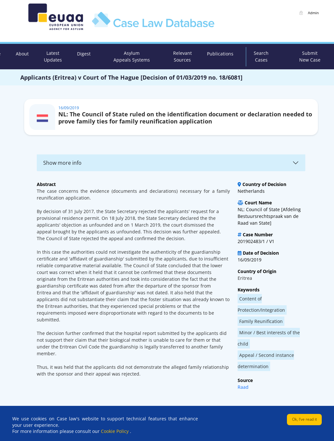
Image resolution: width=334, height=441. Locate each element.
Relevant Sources (182, 56)
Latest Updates (53, 56)
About (22, 54)
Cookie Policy (115, 431)
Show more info (62, 162)
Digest (84, 54)
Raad (243, 387)
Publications (220, 54)
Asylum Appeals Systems (131, 56)
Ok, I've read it (304, 419)
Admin (313, 12)
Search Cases (261, 56)
